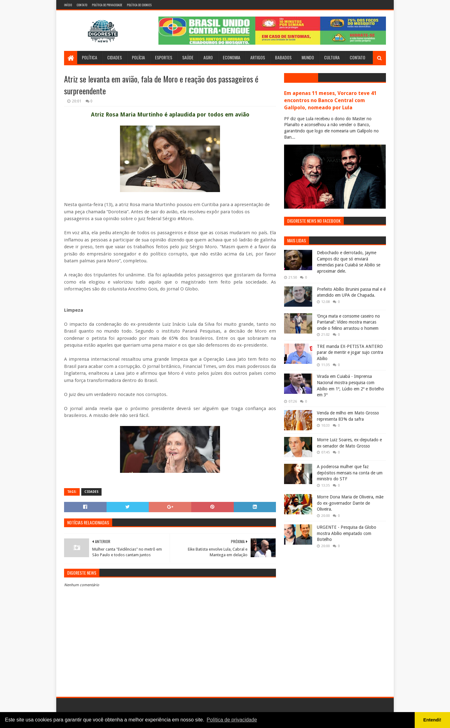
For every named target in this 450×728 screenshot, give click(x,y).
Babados (283, 57)
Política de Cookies (139, 4)
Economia (231, 57)
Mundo (308, 57)
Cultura (332, 57)
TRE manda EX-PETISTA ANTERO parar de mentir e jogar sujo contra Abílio (350, 352)
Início (68, 4)
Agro (208, 57)
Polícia (138, 57)
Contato (82, 4)
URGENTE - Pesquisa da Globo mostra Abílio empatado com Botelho (346, 533)
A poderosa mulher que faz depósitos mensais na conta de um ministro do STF (349, 472)
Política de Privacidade (107, 4)
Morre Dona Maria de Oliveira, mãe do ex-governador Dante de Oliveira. (350, 503)
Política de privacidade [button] (232, 719)
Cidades (114, 57)
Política (89, 57)
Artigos (257, 57)
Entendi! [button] (432, 719)
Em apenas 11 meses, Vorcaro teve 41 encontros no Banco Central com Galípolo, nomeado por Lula (330, 100)
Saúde (187, 57)
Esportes (163, 57)
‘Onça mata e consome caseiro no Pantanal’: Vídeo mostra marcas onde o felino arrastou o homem (348, 322)
